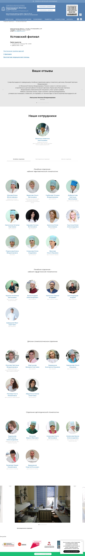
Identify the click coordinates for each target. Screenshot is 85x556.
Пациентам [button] (48, 19)
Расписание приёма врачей (13, 51)
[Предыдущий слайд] (3, 90)
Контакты (70, 19)
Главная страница (8, 21)
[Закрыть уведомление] (82, 541)
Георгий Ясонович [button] (32, 467)
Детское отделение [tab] (66, 159)
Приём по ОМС (9, 19)
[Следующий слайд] (82, 90)
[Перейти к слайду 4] (42, 524)
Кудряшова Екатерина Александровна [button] (12, 438)
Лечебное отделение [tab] (18, 159)
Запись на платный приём (23, 19)
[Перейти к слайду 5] (43, 524)
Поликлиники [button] (37, 19)
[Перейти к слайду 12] (48, 102)
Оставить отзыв (60, 19)
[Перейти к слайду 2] (37, 102)
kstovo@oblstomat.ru (19, 31)
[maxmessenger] (81, 19)
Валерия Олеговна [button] (32, 367)
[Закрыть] (83, 554)
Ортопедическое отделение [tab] (42, 159)
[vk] (78, 19)
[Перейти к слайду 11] (47, 102)
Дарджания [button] (32, 465)
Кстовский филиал (21, 21)
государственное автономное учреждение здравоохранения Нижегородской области (15, 6)
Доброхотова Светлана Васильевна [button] (73, 197)
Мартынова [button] (32, 365)
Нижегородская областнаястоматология (16, 8)
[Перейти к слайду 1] (36, 102)
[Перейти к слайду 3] (41, 524)
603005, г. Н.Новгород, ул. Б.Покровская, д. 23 (17, 11)
